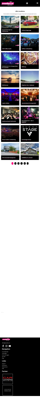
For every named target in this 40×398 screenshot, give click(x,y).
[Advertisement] (20, 320)
